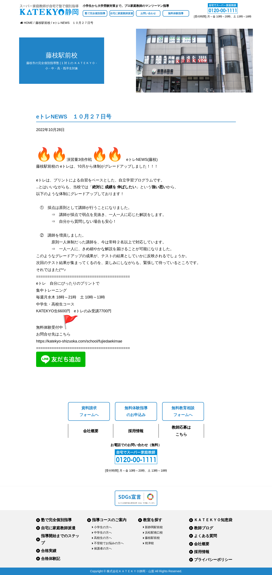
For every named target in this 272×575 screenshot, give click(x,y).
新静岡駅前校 (154, 527)
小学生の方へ (103, 527)
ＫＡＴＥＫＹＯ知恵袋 (213, 520)
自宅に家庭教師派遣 (121, 13)
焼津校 (149, 543)
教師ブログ (203, 528)
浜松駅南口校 (154, 532)
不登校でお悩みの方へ (109, 543)
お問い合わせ (148, 13)
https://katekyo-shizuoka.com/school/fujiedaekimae (79, 341)
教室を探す (152, 520)
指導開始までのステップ (60, 539)
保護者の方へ (103, 548)
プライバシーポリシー (213, 560)
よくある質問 (205, 536)
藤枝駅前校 (152, 537)
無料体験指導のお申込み (136, 411)
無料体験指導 (175, 13)
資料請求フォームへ (89, 411)
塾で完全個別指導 (95, 13)
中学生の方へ (103, 532)
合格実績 (48, 551)
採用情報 (135, 431)
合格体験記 (50, 558)
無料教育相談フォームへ (182, 411)
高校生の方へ (103, 537)
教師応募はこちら (181, 430)
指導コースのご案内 (109, 520)
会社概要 (90, 431)
